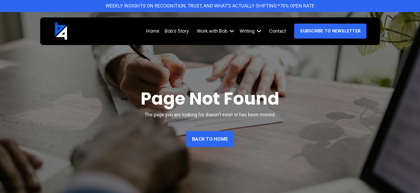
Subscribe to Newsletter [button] (330, 31)
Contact (277, 31)
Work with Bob (215, 31)
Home (152, 31)
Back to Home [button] (210, 139)
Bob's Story (177, 31)
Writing (250, 31)
